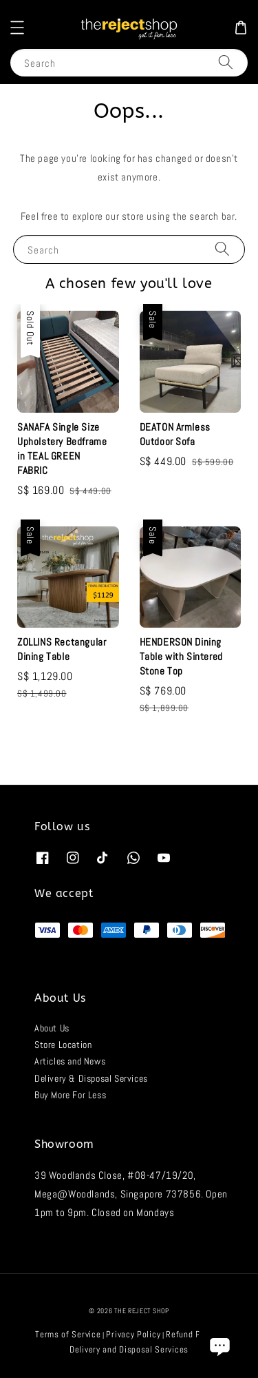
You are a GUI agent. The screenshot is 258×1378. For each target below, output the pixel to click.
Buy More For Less (70, 1095)
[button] (17, 27)
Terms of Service (67, 1334)
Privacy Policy (133, 1334)
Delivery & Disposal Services (91, 1078)
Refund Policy (192, 1334)
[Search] (226, 62)
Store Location (63, 1044)
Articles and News (69, 1061)
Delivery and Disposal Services (129, 1349)
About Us (51, 1028)
